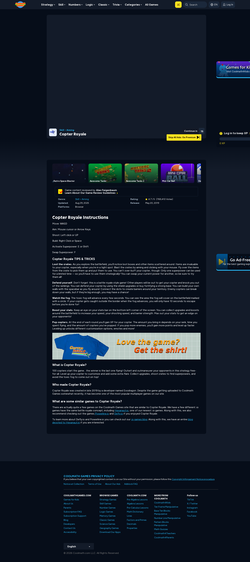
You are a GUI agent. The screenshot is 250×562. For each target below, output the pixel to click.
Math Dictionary (135, 511)
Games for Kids (71, 499)
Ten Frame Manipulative (166, 506)
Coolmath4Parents (164, 537)
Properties (132, 528)
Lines (129, 516)
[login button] (228, 4)
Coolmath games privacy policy (89, 476)
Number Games (108, 507)
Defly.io (118, 413)
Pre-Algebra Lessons (137, 499)
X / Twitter (192, 503)
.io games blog (139, 419)
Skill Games (105, 503)
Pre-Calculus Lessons (137, 507)
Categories (132, 4)
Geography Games (109, 528)
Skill (60, 4)
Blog (66, 520)
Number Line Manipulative (167, 518)
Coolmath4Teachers (165, 533)
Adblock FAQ (131, 484)
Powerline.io (101, 413)
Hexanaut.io (122, 410)
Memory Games (108, 516)
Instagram (192, 507)
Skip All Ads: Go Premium (184, 137)
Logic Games (106, 511)
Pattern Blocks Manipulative (161, 524)
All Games (151, 4)
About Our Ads (112, 484)
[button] (178, 4)
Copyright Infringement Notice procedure (193, 479)
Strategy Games (108, 499)
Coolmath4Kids (162, 502)
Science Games (107, 524)
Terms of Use (94, 484)
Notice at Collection (74, 484)
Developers (69, 524)
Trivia (116, 4)
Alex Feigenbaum (106, 190)
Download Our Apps (110, 532)
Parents (67, 507)
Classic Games (107, 520)
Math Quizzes (161, 529)
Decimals (131, 524)
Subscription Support (75, 516)
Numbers (75, 4)
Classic (102, 4)
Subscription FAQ (73, 511)
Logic (89, 4)
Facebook (192, 511)
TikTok (190, 499)
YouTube (191, 516)
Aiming (70, 130)
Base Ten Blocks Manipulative (162, 512)
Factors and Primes (137, 520)
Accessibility (70, 532)
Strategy (47, 4)
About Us (68, 503)
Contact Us (69, 528)
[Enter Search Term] (195, 4)
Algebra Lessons (135, 503)
